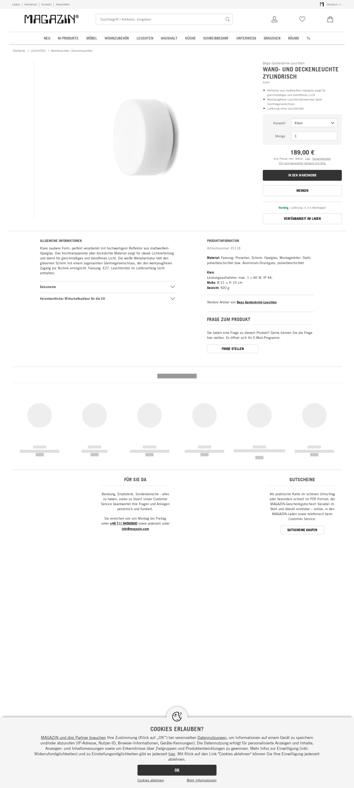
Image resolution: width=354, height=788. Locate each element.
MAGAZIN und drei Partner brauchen (73, 737)
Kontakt (46, 4)
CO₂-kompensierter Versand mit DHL (302, 163)
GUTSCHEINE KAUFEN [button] (302, 443)
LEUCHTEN (38, 50)
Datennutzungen (212, 737)
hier (171, 753)
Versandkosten (321, 158)
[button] (39, 224)
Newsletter (63, 4)
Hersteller (30, 4)
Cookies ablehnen (150, 780)
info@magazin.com (135, 442)
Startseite (19, 50)
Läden (16, 4)
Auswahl (279, 123)
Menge (280, 136)
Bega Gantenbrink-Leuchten (257, 302)
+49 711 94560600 (123, 436)
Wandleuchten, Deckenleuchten (72, 50)
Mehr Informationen (202, 780)
